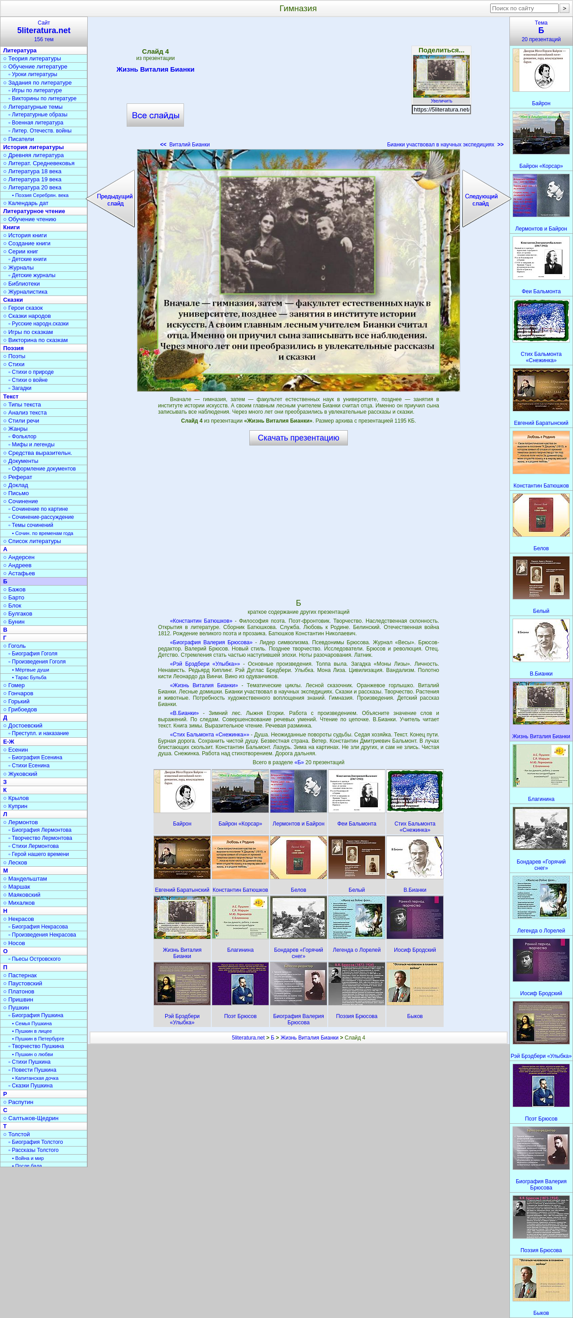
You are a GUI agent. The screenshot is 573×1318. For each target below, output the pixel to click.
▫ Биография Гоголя (33, 653)
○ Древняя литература (33, 155)
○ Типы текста (22, 404)
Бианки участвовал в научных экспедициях (445, 144)
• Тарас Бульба (29, 677)
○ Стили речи (21, 420)
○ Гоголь (14, 645)
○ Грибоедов (20, 709)
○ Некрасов (18, 919)
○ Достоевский (23, 725)
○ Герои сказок (23, 307)
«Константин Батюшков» (201, 621)
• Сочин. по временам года (42, 533)
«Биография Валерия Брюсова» (211, 642)
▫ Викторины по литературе (43, 98)
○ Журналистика (25, 291)
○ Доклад (15, 485)
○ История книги (25, 235)
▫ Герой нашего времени (39, 854)
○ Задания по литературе (37, 82)
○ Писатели (18, 139)
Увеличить (441, 98)
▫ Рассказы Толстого (34, 1150)
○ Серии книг (20, 251)
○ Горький (16, 701)
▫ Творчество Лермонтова (40, 838)
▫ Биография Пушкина (36, 1015)
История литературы (33, 147)
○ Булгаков (17, 613)
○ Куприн (15, 806)
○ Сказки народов (27, 315)
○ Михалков (19, 902)
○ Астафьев (19, 573)
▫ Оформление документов (42, 469)
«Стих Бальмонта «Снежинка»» (209, 735)
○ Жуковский (20, 773)
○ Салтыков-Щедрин (31, 1118)
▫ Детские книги (28, 259)
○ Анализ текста (25, 412)
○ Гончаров (18, 693)
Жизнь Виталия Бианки (155, 70)
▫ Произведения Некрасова (42, 935)
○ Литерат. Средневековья (39, 163)
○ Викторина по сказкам (35, 340)
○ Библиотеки (21, 283)
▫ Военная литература (36, 123)
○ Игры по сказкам (28, 332)
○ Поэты (14, 356)
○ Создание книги (27, 243)
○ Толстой (16, 1134)
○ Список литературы (32, 541)
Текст (10, 396)
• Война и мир (28, 1158)
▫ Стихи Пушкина (30, 1062)
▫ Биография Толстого (36, 1142)
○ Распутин (18, 1102)
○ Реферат (17, 477)
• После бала (27, 1165)
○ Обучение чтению (29, 219)
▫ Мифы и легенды (32, 444)
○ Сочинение (20, 501)
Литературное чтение (34, 211)
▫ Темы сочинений (31, 525)
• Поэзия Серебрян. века (40, 195)
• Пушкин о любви (32, 1054)
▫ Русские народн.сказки (38, 324)
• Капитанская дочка (35, 1078)
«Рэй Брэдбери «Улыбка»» (205, 664)
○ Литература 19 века (32, 179)
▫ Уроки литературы (33, 74)
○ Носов (14, 943)
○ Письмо (16, 493)
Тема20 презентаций (541, 31)
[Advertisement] (298, 85)
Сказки (13, 299)
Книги (11, 227)
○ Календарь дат (25, 203)
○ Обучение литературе (35, 66)
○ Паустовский (22, 983)
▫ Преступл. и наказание (39, 733)
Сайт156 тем (43, 31)
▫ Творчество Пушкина (36, 1046)
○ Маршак (16, 886)
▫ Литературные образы (38, 114)
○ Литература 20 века (32, 187)
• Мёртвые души (30, 669)
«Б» (300, 762)
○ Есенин (15, 749)
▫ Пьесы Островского (34, 959)
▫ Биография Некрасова (38, 927)
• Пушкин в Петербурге (38, 1038)
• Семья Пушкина (32, 1023)
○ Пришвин (18, 999)
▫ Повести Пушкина (32, 1070)
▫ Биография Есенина (35, 757)
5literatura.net (248, 1038)
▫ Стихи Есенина (29, 765)
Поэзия (13, 348)
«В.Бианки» (184, 713)
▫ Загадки (20, 388)
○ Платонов (18, 991)
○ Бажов (14, 589)
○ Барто (13, 597)
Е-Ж (8, 741)
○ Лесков (15, 862)
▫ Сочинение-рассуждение (41, 517)
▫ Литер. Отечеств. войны (40, 131)
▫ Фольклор (22, 436)
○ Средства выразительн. (37, 452)
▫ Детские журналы (32, 275)
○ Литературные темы (33, 106)
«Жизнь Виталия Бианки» (204, 685)
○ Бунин (14, 621)
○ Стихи (14, 364)
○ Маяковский (21, 894)
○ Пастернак (20, 975)
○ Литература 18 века (32, 171)
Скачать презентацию (298, 437)
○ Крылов (16, 798)
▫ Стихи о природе (31, 372)
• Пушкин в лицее (32, 1031)
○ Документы (20, 461)
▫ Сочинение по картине (38, 509)
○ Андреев (17, 565)
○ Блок (12, 605)
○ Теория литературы (32, 58)
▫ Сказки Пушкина (31, 1086)
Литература (20, 50)
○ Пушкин (16, 1007)
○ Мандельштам (25, 878)
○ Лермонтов (20, 822)
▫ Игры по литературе (35, 90)
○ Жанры (15, 428)
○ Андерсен (18, 557)
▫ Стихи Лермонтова (34, 846)
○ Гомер (14, 685)
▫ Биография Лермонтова (40, 830)
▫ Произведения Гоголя (37, 662)
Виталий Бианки (185, 144)
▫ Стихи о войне (28, 380)
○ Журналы (18, 267)
